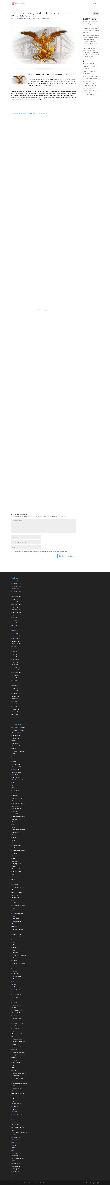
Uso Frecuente (16, 1171)
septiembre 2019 (16, 604)
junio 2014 (15, 620)
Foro (13, 932)
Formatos (15, 926)
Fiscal (34, 18)
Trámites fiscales (16, 1163)
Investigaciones (16, 976)
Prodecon (15, 1060)
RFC (13, 1096)
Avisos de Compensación (19, 751)
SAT (13, 1119)
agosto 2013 (15, 646)
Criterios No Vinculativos (19, 829)
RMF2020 (14, 1112)
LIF (13, 1000)
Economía (15, 884)
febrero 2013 (15, 662)
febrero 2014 (15, 630)
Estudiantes (15, 895)
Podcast (14, 1044)
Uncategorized (16, 1169)
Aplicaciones (15, 743)
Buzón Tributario (16, 772)
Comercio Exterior (17, 798)
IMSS (13, 950)
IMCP (13, 945)
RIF (13, 1098)
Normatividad (16, 1013)
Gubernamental (16, 934)
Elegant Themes (24, 1183)
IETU (13, 942)
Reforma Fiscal (16, 1075)
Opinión (14, 1026)
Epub (13, 890)
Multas (14, 1007)
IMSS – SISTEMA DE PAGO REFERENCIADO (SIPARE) (90, 83)
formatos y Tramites (18, 929)
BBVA (13, 756)
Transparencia (16, 1166)
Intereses (14, 971)
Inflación (14, 958)
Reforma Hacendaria (18, 1081)
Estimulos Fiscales (17, 892)
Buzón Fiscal (15, 769)
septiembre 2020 (16, 596)
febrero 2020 (15, 599)
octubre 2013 (15, 641)
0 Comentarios (45, 18)
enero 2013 (15, 665)
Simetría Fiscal (16, 1137)
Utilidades (15, 1174)
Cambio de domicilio (17, 780)
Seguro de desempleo (18, 1127)
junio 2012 (15, 680)
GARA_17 (85, 76)
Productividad (16, 1062)
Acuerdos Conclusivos (18, 730)
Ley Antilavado (16, 992)
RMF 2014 (15, 1109)
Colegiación (15, 795)
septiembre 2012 (16, 672)
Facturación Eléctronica (18, 905)
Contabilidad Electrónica (18, 816)
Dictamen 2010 (16, 869)
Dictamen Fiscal (16, 871)
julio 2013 (15, 649)
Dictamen (15, 866)
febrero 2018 (15, 607)
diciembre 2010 (16, 717)
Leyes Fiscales (16, 997)
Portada (14, 1049)
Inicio (94, 3)
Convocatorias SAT (17, 819)
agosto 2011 (15, 699)
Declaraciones (16, 848)
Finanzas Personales (17, 913)
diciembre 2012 (16, 667)
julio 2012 (15, 678)
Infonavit (14, 960)
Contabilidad (15, 814)
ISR (13, 979)
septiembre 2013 (16, 644)
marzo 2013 (15, 659)
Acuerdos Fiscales (17, 733)
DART (13, 840)
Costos (14, 822)
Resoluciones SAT (17, 1088)
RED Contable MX (18, 18)
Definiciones (15, 856)
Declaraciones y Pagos (18, 850)
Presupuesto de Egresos (19, 1055)
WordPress (43, 1183)
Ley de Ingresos (16, 994)
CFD (13, 785)
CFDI (13, 788)
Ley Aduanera (16, 989)
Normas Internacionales (18, 1010)
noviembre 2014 (16, 612)
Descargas (15, 861)
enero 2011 (15, 714)
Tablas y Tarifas (16, 1153)
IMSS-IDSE (15, 952)
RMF (13, 1101)
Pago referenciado (17, 1034)
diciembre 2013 (16, 636)
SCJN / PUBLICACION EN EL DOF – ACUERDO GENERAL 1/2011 (29, 113)
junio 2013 (15, 651)
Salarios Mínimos (17, 1114)
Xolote (85, 71)
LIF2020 (14, 1002)
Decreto (14, 853)
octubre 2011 (15, 696)
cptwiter (14, 827)
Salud (13, 1117)
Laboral (14, 984)
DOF (13, 874)
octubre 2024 (15, 589)
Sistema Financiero (17, 1140)
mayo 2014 (15, 623)
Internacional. (16, 973)
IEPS (13, 939)
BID (13, 759)
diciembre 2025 (16, 583)
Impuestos (15, 947)
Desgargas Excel (16, 863)
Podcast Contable (17, 1047)
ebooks (14, 882)
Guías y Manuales (17, 937)
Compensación (16, 801)
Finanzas (14, 911)
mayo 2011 (15, 704)
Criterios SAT (15, 832)
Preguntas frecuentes (18, 1052)
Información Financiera (18, 963)
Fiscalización (15, 918)
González (85, 88)
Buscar (96, 13)
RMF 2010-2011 (16, 1104)
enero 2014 (15, 633)
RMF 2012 (15, 1106)
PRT (13, 1065)
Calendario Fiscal (16, 777)
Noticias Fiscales (16, 1018)
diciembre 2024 (16, 586)
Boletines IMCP (16, 767)
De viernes (15, 843)
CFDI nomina (15, 790)
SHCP (13, 1130)
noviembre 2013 (16, 638)
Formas (14, 924)
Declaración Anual (17, 845)
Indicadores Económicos (19, 955)
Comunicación (16, 806)
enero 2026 (15, 581)
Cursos (14, 837)
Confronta (15, 811)
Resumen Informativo (18, 1093)
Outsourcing (15, 1028)
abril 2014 (15, 625)
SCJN (37, 18)
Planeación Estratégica (18, 1041)
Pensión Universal (17, 1039)
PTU (13, 1068)
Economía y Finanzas (18, 887)
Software (14, 1145)
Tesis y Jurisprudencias (18, 1158)
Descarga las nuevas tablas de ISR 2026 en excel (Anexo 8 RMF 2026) (91, 30)
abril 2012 (15, 683)
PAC (13, 1031)
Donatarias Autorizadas (18, 877)
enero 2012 (15, 691)
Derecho (14, 858)
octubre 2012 (15, 670)
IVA (13, 981)
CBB (13, 782)
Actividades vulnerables (18, 727)
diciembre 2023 (16, 591)
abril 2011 (15, 706)
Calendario (15, 774)
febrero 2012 (15, 688)
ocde (13, 1021)
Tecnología (15, 1155)
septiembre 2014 (16, 615)
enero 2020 (15, 602)
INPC (13, 968)
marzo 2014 (15, 628)
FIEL (13, 908)
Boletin (14, 761)
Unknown (85, 81)
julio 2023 (15, 594)
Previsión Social (16, 1057)
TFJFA (13, 1161)
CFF (13, 793)
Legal (13, 986)
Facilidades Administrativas (19, 903)
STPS (13, 1148)
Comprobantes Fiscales (18, 803)
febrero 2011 (15, 712)
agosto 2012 (15, 675)
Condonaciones (16, 808)
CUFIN (14, 835)
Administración (16, 735)
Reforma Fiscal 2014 (17, 1078)
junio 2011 (15, 701)
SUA (13, 1150)
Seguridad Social (16, 1125)
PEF (13, 1036)
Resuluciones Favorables (19, 1091)
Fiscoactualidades (17, 921)
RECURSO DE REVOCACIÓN (19, 1073)
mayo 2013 (15, 654)
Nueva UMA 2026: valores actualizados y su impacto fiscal (90, 24)
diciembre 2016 (16, 610)
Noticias (14, 1015)
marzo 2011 (15, 709)
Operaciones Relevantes (18, 1023)
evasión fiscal (16, 897)
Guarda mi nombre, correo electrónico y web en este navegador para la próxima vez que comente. (40, 551)
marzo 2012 (15, 685)
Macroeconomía (16, 1005)
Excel (13, 900)
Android (14, 740)
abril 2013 (15, 657)
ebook (14, 879)
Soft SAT (14, 1142)
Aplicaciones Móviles (18, 746)
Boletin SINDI (16, 764)
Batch (13, 754)
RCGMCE (14, 1070)
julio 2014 (15, 617)
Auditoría (14, 748)
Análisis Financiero (17, 738)
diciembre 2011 (16, 693)
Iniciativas (15, 966)
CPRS (13, 824)
